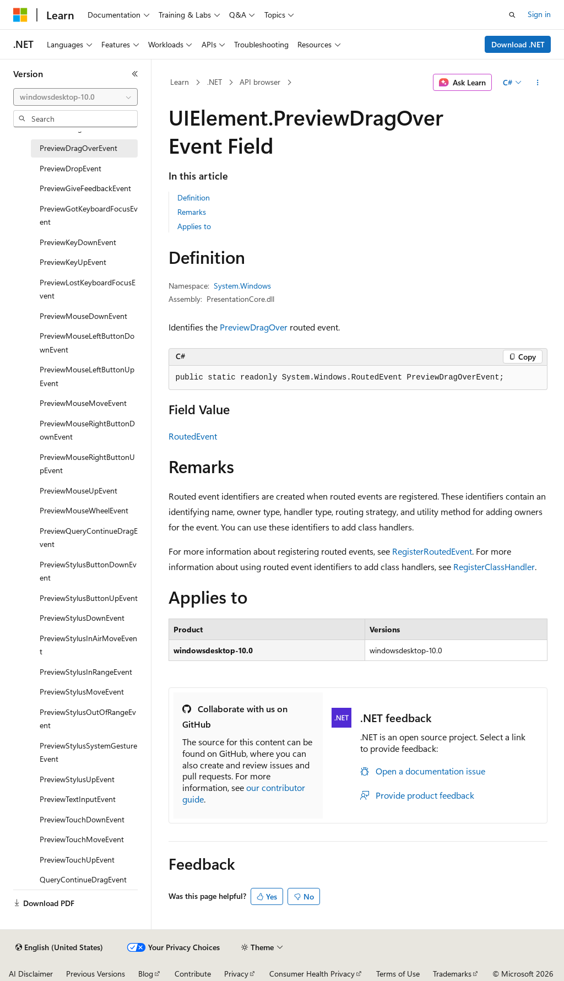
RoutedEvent (193, 436)
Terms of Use (398, 973)
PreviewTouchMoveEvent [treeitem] (82, 839)
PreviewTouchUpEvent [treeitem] (77, 859)
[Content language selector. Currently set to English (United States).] (59, 947)
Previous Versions (95, 973)
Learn (179, 82)
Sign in (539, 14)
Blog (145, 973)
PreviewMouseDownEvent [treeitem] (83, 316)
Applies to (194, 226)
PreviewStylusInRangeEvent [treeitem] (86, 671)
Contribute (193, 973)
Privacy (236, 973)
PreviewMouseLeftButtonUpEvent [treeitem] (87, 376)
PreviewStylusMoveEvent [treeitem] (82, 691)
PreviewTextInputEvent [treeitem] (78, 799)
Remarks (191, 212)
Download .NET (518, 44)
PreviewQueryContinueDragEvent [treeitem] (89, 537)
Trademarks (452, 973)
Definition (193, 197)
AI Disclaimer (31, 973)
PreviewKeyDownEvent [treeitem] (78, 242)
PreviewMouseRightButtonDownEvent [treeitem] (87, 430)
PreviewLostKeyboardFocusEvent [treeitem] (87, 289)
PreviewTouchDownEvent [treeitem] (82, 819)
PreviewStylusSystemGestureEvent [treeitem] (88, 752)
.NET (214, 82)
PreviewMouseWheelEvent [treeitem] (84, 510)
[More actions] (537, 82)
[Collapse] (135, 74)
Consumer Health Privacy (312, 973)
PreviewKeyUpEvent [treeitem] (73, 262)
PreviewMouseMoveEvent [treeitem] (83, 403)
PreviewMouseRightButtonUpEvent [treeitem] (87, 464)
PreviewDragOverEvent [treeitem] (78, 148)
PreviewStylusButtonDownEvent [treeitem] (88, 571)
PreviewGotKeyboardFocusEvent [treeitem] (89, 215)
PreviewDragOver (254, 327)
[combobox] (75, 97)
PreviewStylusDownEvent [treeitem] (82, 618)
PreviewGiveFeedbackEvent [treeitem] (85, 188)
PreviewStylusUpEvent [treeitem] (77, 779)
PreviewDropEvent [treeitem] (70, 168)
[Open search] (512, 15)
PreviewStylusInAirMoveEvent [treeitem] (88, 645)
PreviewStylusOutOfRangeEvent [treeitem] (88, 719)
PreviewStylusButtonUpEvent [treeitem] (89, 598)
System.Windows (242, 285)
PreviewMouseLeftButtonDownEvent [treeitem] (87, 342)
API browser (260, 82)
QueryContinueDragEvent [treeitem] (83, 879)
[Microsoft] (20, 15)
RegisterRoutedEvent (432, 551)
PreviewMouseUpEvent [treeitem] (78, 490)
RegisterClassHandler (494, 566)
